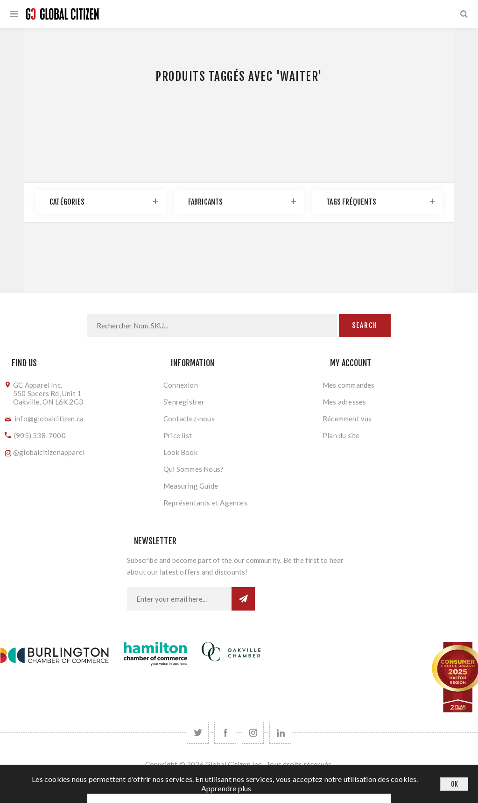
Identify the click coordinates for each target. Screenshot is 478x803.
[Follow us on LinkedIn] (280, 733)
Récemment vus (347, 418)
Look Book (180, 452)
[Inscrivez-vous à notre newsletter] (179, 599)
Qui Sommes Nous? (193, 469)
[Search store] (212, 325)
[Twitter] (198, 733)
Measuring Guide (190, 486)
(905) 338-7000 (40, 435)
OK (454, 784)
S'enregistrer (184, 402)
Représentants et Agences (205, 502)
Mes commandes (349, 385)
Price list (177, 435)
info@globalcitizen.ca (49, 418)
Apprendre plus (226, 788)
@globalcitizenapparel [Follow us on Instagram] (48, 452)
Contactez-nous (189, 418)
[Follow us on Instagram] (253, 733)
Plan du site (341, 435)
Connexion (180, 385)
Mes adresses (344, 402)
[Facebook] (225, 733)
